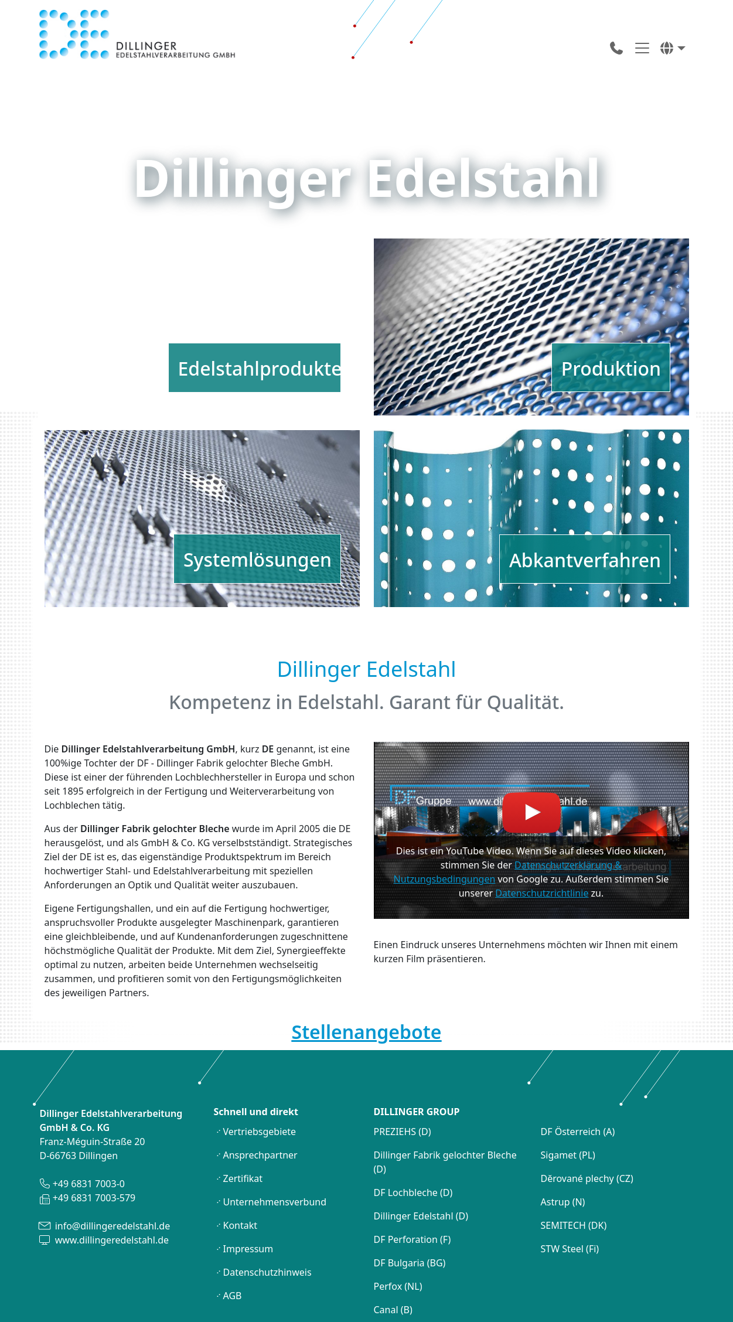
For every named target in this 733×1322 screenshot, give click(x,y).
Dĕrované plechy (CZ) (588, 1129)
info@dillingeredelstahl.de (112, 1177)
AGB (232, 1247)
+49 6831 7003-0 (87, 1135)
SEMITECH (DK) (574, 1176)
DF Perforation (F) (414, 1190)
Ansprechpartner (260, 1106)
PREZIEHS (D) (404, 1082)
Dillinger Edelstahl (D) (421, 1167)
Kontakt (240, 1176)
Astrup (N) (563, 1153)
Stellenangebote (367, 982)
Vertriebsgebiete (259, 1082)
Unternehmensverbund (275, 1153)
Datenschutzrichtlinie (541, 844)
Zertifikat (243, 1129)
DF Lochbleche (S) (414, 1284)
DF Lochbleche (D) (413, 1143)
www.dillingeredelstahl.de (111, 1191)
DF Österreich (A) (579, 1082)
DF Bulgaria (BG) (411, 1214)
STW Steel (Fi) (570, 1200)
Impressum (248, 1200)
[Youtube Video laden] (531, 781)
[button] (672, 48)
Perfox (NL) (399, 1237)
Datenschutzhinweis (267, 1223)
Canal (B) (394, 1261)
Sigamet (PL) (568, 1106)
